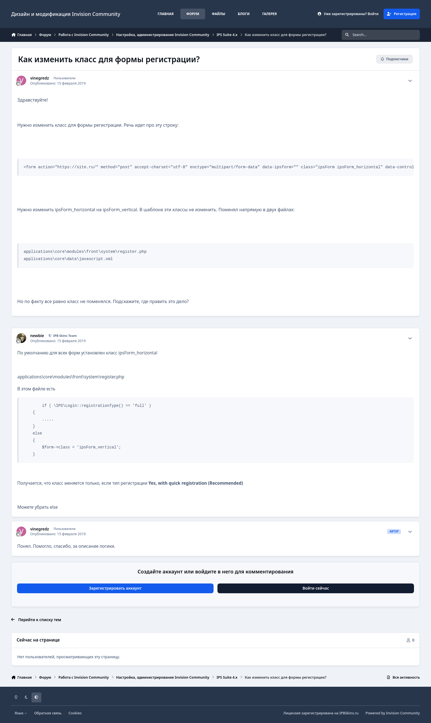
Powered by (393, 713)
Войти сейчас (316, 588)
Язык (21, 713)
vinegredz (39, 78)
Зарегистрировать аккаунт (115, 588)
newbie (37, 335)
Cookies (75, 713)
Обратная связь (47, 713)
